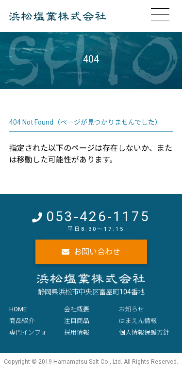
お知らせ (131, 309)
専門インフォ (28, 332)
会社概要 (76, 309)
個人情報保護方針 (144, 332)
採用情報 (76, 332)
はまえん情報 (138, 320)
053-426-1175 (98, 217)
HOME (18, 309)
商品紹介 (21, 320)
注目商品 (76, 320)
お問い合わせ (97, 252)
